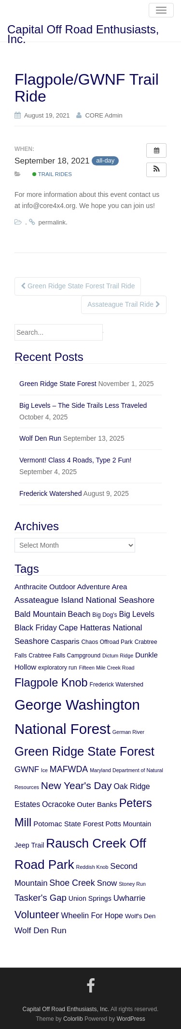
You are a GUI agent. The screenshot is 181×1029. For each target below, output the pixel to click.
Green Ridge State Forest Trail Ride (78, 286)
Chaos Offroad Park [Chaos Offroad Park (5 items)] (106, 642)
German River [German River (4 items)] (128, 732)
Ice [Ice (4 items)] (44, 770)
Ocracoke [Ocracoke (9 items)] (58, 804)
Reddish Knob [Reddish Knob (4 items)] (92, 867)
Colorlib (73, 1018)
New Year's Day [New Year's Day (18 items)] (76, 785)
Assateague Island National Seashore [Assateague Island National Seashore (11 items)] (84, 600)
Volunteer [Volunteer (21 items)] (36, 915)
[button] (156, 170)
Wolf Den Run (40, 438)
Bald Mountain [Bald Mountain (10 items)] (40, 614)
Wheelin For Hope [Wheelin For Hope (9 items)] (92, 915)
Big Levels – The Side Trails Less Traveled (83, 405)
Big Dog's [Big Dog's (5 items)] (104, 614)
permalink (52, 222)
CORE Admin (103, 115)
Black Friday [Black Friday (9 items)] (35, 628)
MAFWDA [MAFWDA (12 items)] (69, 769)
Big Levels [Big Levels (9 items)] (137, 614)
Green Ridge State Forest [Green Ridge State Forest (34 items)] (84, 751)
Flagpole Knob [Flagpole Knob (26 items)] (51, 682)
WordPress (131, 1018)
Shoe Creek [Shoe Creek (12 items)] (72, 883)
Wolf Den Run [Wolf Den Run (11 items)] (40, 930)
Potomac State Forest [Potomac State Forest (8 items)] (68, 824)
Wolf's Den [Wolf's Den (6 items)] (140, 916)
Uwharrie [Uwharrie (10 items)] (129, 898)
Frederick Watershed (50, 493)
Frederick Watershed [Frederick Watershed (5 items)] (117, 684)
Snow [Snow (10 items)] (107, 883)
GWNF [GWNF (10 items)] (26, 769)
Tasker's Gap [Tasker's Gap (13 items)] (40, 898)
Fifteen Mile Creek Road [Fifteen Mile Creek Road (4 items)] (106, 668)
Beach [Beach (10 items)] (79, 614)
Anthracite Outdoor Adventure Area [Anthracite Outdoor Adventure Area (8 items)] (70, 586)
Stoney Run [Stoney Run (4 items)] (132, 884)
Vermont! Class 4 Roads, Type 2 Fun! (75, 460)
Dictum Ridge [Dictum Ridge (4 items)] (117, 655)
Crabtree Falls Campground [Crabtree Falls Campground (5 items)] (64, 655)
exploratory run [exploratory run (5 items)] (57, 667)
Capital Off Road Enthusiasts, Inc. (83, 32)
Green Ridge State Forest (58, 384)
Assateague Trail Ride (123, 304)
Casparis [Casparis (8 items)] (65, 641)
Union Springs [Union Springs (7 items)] (90, 898)
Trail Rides (52, 174)
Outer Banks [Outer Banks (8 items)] (97, 804)
